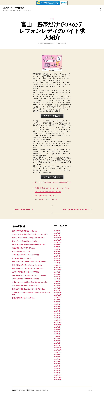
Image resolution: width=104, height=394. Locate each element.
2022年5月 (57, 336)
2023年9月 (57, 299)
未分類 (52, 18)
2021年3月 (57, 368)
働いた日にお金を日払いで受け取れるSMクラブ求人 (28, 244)
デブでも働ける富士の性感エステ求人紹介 (25, 279)
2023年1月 (57, 318)
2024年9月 (57, 272)
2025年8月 (57, 247)
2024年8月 (57, 274)
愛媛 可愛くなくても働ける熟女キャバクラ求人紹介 (29, 261)
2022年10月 (57, 325)
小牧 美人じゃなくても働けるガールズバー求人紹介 (29, 275)
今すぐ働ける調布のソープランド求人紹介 (25, 255)
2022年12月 (57, 320)
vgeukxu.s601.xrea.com (49, 43)
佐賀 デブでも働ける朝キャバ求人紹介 (25, 231)
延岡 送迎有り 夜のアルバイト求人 (46, 199)
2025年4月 (57, 256)
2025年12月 (57, 238)
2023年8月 (57, 302)
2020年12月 (57, 375)
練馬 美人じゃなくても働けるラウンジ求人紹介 (27, 268)
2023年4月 (57, 311)
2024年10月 (57, 270)
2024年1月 (57, 290)
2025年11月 (57, 240)
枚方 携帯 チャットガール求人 (45, 195)
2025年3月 (57, 258)
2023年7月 (57, 304)
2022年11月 (57, 322)
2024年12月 (57, 265)
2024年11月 (57, 267)
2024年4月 (57, 283)
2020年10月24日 (62, 43)
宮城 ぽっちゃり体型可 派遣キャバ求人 (25, 285)
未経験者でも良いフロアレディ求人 (23, 248)
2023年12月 (57, 293)
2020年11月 (57, 377)
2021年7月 (57, 359)
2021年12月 (57, 348)
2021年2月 (57, 370)
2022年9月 (57, 327)
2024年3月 (57, 286)
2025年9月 (57, 244)
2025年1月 (57, 263)
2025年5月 (57, 254)
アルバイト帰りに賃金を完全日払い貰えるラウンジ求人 (30, 234)
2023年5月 (57, 309)
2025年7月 (57, 249)
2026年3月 (57, 231)
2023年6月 (57, 306)
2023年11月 (57, 295)
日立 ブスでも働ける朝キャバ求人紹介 (25, 241)
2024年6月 (57, 279)
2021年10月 (57, 352)
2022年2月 (57, 343)
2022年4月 (57, 338)
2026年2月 (57, 233)
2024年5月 (57, 281)
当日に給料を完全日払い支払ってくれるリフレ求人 (28, 289)
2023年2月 (57, 315)
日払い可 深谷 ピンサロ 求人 (21, 251)
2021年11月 (57, 350)
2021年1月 (57, 373)
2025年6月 (57, 251)
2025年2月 (57, 260)
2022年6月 (57, 334)
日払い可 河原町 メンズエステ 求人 (23, 298)
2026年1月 (57, 235)
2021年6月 (57, 361)
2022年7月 (57, 332)
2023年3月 (57, 313)
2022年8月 (57, 329)
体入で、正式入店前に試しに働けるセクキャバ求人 (28, 238)
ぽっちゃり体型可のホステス (21, 258)
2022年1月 (57, 345)
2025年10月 (57, 242)
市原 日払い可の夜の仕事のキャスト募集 (48, 192)
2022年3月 (57, 341)
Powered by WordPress (41, 390)
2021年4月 (57, 366)
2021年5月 (57, 364)
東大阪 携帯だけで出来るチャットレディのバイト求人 (52, 188)
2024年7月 (57, 277)
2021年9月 (57, 354)
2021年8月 (57, 357)
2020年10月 (57, 380)
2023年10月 (57, 297)
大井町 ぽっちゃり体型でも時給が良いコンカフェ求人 (29, 282)
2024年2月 (57, 288)
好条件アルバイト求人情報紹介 (13, 8)
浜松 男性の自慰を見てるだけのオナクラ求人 (27, 265)
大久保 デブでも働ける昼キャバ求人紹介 (25, 272)
